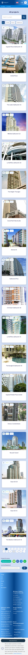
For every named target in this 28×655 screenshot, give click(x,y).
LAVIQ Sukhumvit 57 (5, 613)
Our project (3, 587)
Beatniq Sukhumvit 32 (6, 611)
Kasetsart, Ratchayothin (6, 635)
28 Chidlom (15, 595)
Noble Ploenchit (17, 600)
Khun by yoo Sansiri (5, 615)
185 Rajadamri (16, 597)
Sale (2, 577)
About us (16, 634)
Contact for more (5, 558)
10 (10, 551)
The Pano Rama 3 (17, 625)
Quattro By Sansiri (5, 619)
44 (20, 551)
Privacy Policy (17, 632)
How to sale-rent (18, 637)
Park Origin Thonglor (5, 617)
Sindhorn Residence (17, 602)
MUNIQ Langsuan (17, 604)
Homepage (3, 6)
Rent (2, 578)
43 (17, 551)
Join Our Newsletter (6, 565)
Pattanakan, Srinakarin (7, 621)
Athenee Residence (17, 599)
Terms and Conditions (19, 629)
